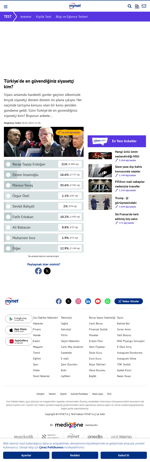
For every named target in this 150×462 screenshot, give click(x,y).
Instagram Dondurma (129, 352)
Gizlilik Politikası (79, 394)
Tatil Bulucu (124, 335)
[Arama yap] (129, 6)
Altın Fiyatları (97, 347)
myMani (65, 376)
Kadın (36, 341)
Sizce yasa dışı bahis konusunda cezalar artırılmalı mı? (128, 169)
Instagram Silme (126, 358)
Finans (37, 329)
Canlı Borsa (96, 323)
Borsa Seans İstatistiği (102, 317)
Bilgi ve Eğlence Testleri (72, 17)
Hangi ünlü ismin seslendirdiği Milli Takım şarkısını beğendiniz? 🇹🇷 (127, 154)
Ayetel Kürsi (124, 370)
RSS (109, 394)
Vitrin (64, 335)
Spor (35, 364)
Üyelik (63, 394)
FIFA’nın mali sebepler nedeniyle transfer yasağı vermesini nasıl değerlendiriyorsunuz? (130, 184)
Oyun (120, 317)
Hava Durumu (97, 370)
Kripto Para (96, 341)
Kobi (63, 370)
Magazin (38, 347)
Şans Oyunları (69, 364)
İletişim (41, 394)
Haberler (38, 323)
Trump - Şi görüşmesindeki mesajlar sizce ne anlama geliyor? (126, 200)
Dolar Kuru (95, 352)
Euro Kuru (95, 358)
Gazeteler (66, 352)
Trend (36, 352)
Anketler (25, 17)
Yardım (52, 394)
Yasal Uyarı (97, 394)
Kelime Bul (123, 323)
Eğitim (37, 358)
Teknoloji (66, 317)
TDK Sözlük (124, 364)
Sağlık (64, 323)
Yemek (37, 335)
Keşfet (92, 376)
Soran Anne (124, 329)
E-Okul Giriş (124, 347)
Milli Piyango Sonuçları (131, 341)
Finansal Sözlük (98, 329)
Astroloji (66, 329)
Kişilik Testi (43, 17)
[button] (5, 6)
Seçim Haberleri (70, 341)
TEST (8, 16)
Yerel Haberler (41, 376)
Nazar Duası (124, 376)
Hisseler (93, 335)
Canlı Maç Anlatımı (72, 347)
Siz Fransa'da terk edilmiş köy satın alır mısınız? (127, 216)
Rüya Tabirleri (97, 364)
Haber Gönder (128, 301)
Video (36, 370)
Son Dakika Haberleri (45, 317)
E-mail (65, 358)
